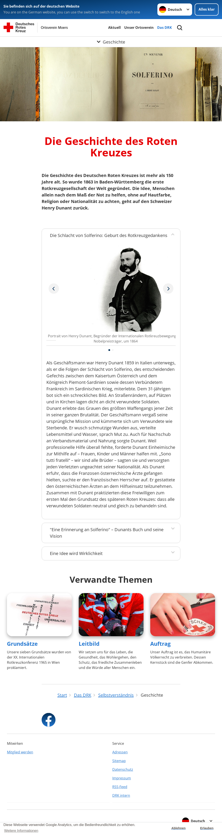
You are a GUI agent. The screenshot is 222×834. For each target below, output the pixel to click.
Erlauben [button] (207, 828)
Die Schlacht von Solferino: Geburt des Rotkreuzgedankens (108, 235)
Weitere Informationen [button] (21, 830)
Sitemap (119, 760)
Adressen (120, 752)
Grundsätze (22, 643)
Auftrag (160, 643)
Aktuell (114, 27)
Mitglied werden (20, 752)
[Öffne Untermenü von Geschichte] (111, 42)
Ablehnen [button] (178, 828)
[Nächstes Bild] (54, 288)
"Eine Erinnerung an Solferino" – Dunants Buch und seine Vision (106, 533)
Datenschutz (122, 769)
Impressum (121, 778)
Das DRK (164, 27)
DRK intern (121, 795)
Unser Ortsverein (139, 27)
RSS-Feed (119, 786)
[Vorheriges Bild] (168, 288)
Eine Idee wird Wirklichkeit (76, 553)
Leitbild (89, 643)
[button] (109, 350)
